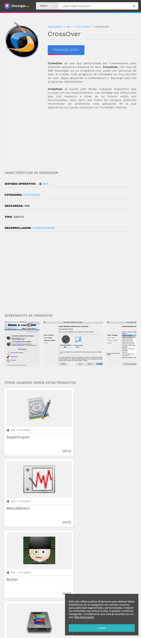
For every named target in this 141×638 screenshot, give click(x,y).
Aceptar (100, 626)
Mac (46, 183)
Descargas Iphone (61, 622)
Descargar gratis (67, 49)
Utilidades (31, 194)
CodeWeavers (43, 228)
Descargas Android (15, 622)
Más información (83, 616)
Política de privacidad (51, 631)
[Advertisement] (92, 138)
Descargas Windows (38, 622)
